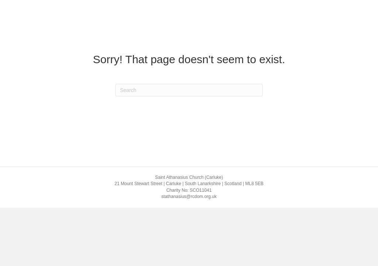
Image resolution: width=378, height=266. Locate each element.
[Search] (189, 90)
